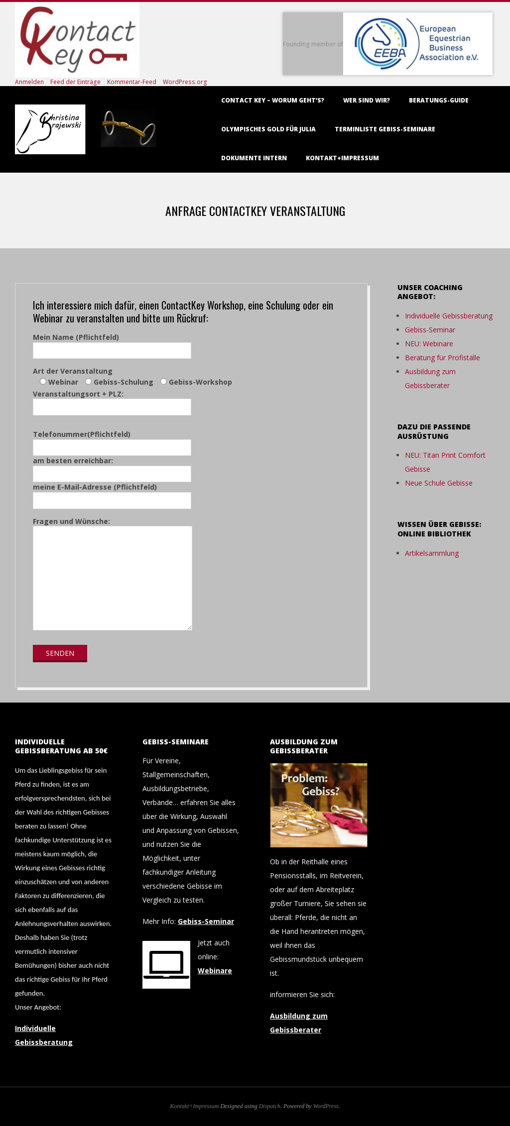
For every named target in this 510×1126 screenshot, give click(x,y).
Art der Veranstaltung (132, 376)
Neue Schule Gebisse (439, 483)
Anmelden (29, 82)
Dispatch (269, 1106)
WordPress (325, 1106)
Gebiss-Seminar (430, 329)
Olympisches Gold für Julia (268, 129)
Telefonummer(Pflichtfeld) (112, 440)
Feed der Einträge (75, 82)
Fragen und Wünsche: (112, 574)
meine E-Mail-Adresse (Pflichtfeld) (112, 493)
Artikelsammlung (432, 553)
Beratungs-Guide (439, 100)
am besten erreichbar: (112, 467)
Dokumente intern (254, 158)
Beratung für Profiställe (442, 357)
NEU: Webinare (429, 343)
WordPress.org (185, 82)
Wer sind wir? (366, 100)
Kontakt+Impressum (342, 158)
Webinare (215, 970)
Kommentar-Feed (131, 82)
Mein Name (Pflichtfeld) (112, 343)
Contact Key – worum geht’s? (272, 100)
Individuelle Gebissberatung (449, 315)
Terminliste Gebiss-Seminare (385, 129)
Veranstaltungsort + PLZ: (112, 400)
